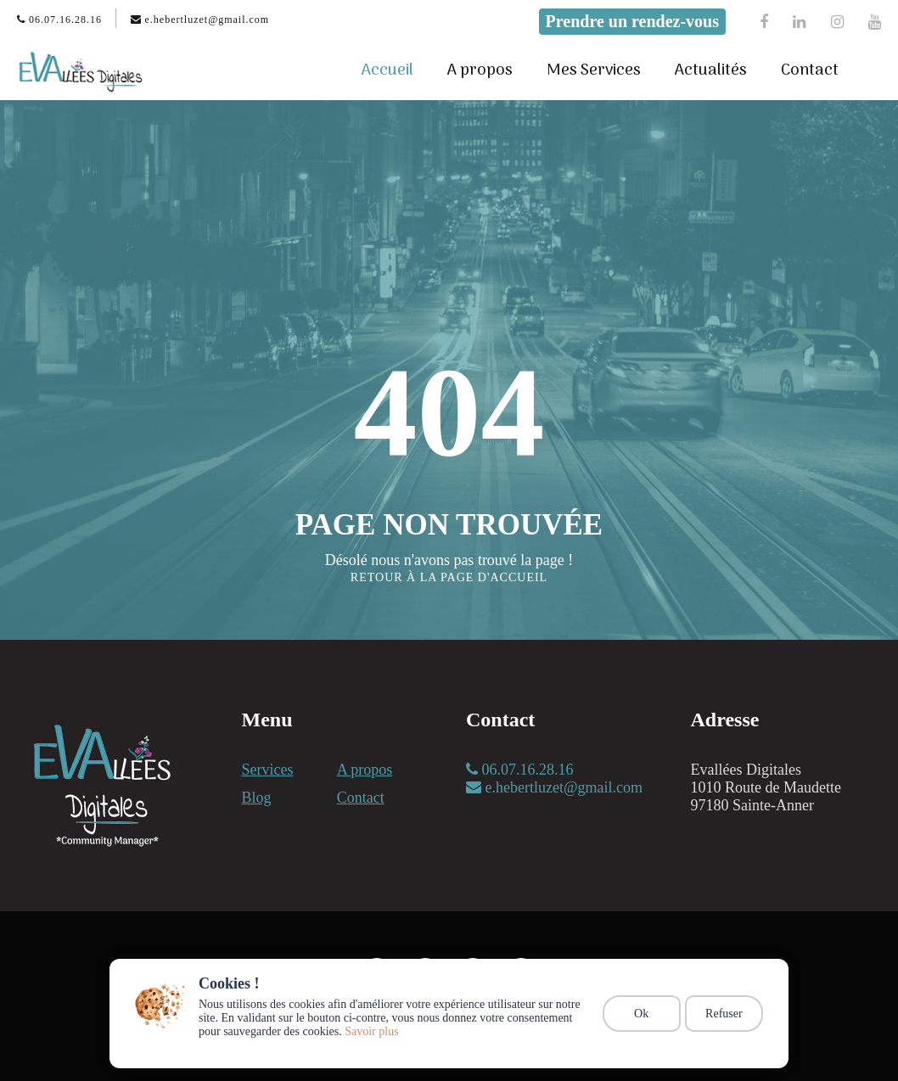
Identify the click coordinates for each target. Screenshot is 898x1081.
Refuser (726, 1013)
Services (268, 769)
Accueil (387, 71)
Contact (810, 71)
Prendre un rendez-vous (632, 21)
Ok (649, 1013)
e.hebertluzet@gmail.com (200, 19)
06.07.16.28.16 (59, 19)
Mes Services (594, 71)
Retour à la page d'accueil (449, 577)
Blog (257, 797)
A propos (480, 71)
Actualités (711, 71)
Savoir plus (371, 1031)
